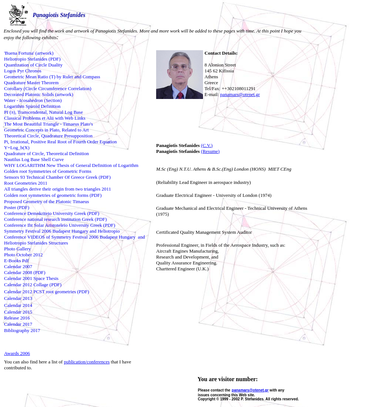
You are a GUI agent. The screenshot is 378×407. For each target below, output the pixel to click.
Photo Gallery (17, 249)
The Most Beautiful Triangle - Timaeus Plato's (48, 124)
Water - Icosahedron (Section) (33, 100)
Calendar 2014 (18, 305)
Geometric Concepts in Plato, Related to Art (46, 130)
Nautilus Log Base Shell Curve (34, 159)
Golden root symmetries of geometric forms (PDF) (53, 195)
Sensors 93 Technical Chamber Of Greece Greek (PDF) (57, 177)
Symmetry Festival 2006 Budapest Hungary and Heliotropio (62, 231)
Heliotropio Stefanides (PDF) (32, 59)
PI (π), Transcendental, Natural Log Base (43, 112)
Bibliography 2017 (22, 330)
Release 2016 (17, 318)
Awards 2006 (17, 353)
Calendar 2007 (18, 266)
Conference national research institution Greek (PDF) (55, 219)
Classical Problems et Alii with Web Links (44, 118)
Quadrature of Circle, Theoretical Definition (46, 153)
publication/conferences (87, 362)
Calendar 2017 (18, 324)
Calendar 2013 (18, 298)
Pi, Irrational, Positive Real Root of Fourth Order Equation (60, 141)
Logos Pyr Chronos (22, 70)
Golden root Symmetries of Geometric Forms (48, 171)
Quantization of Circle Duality (33, 65)
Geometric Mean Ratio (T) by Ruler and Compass (52, 76)
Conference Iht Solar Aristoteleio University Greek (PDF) (59, 225)
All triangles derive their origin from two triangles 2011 (57, 189)
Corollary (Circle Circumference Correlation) (47, 88)
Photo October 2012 (23, 254)
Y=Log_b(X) (17, 147)
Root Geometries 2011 (25, 183)
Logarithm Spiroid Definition (32, 106)
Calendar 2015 (18, 312)
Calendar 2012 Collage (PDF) (33, 284)
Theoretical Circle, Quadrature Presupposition (48, 135)
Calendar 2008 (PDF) (24, 272)
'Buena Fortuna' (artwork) (29, 53)
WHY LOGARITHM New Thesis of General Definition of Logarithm (71, 165)
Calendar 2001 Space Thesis (31, 278)
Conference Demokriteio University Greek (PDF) (51, 213)
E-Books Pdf (16, 260)
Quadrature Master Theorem (31, 82)
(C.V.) (207, 145)
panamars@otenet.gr (240, 94)
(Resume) (210, 151)
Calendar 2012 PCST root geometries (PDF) (46, 291)
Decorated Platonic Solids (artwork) (38, 94)
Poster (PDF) (16, 207)
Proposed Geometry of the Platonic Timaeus (46, 201)
